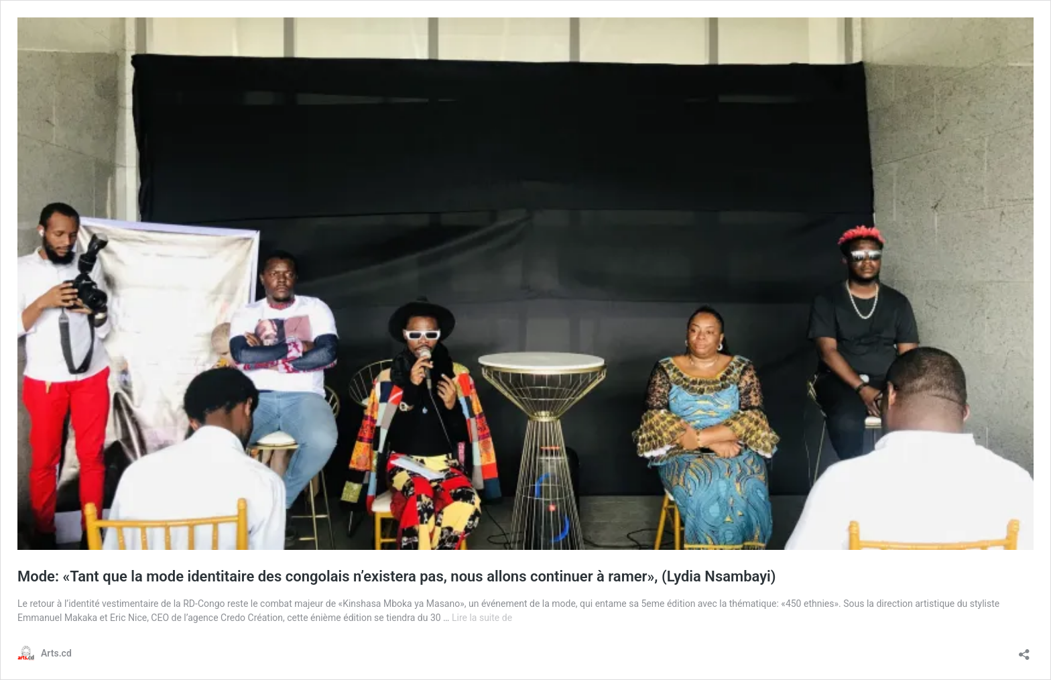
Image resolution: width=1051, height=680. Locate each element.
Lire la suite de (482, 617)
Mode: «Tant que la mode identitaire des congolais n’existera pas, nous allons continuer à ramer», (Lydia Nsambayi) (396, 576)
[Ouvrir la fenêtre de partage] (1024, 650)
